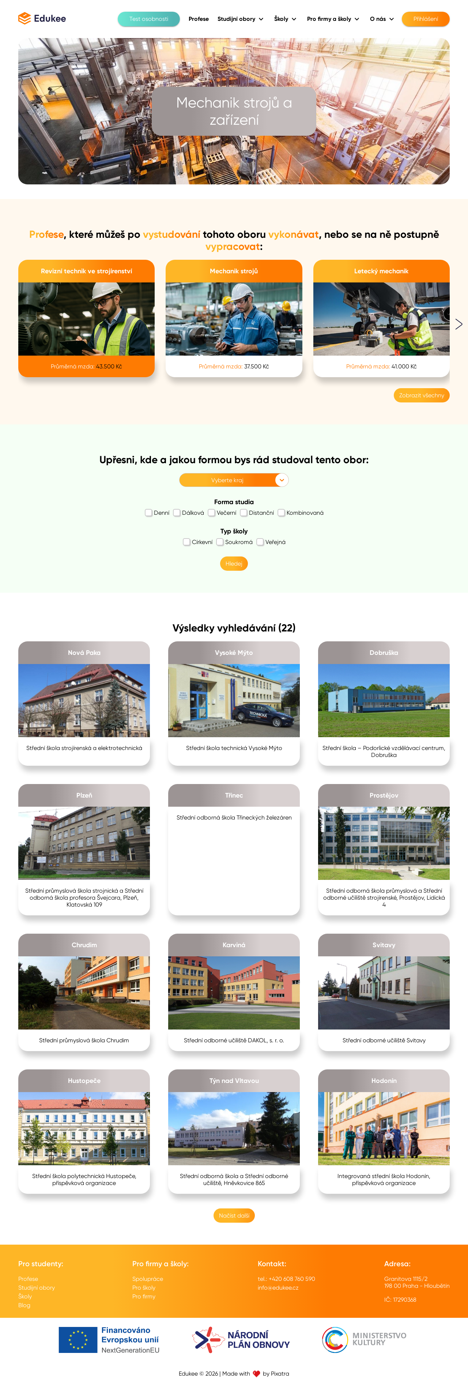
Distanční (257, 512)
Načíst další (234, 1215)
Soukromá (234, 541)
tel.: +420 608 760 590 (286, 1278)
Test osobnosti (149, 19)
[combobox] (184, 480)
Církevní (197, 541)
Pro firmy (143, 1296)
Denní (157, 512)
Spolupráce (147, 1278)
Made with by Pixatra (255, 1373)
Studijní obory (36, 1287)
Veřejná (271, 541)
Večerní (222, 512)
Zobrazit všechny (421, 395)
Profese (28, 1278)
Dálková (188, 512)
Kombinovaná (301, 512)
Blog (24, 1305)
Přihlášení (426, 19)
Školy (25, 1296)
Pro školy (143, 1287)
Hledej (234, 563)
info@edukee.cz (278, 1287)
